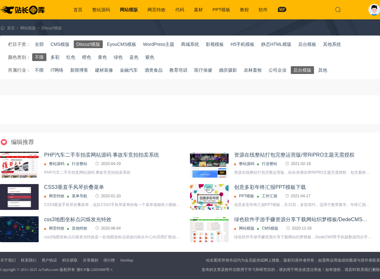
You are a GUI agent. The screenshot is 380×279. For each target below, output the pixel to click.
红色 (70, 57)
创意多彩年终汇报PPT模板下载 (270, 187)
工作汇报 (269, 196)
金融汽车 (129, 70)
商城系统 (190, 44)
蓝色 (133, 57)
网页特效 (156, 9)
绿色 (118, 57)
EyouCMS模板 (121, 44)
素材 (198, 9)
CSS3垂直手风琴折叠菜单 (74, 187)
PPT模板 (221, 9)
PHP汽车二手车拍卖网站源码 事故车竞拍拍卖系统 (101, 155)
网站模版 (129, 9)
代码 (179, 9)
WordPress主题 (158, 44)
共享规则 (90, 260)
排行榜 (109, 260)
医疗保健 (203, 70)
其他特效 (79, 228)
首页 (77, 9)
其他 (322, 70)
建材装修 (104, 70)
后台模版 (302, 70)
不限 (39, 57)
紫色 (149, 57)
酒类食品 (154, 70)
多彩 (55, 57)
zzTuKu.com (48, 269)
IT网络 (57, 70)
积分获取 (70, 260)
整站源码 (101, 9)
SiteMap (126, 260)
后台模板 (307, 44)
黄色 (102, 57)
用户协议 (49, 260)
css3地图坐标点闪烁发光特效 (77, 219)
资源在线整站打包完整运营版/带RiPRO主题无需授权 (294, 155)
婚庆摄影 (228, 70)
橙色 (86, 57)
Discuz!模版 (52, 28)
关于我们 (8, 260)
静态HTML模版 (276, 44)
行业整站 (79, 163)
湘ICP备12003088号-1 (94, 269)
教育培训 (178, 70)
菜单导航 (79, 196)
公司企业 (278, 70)
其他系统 (332, 44)
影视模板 (215, 44)
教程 (244, 9)
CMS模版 (60, 44)
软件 (263, 9)
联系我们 (28, 260)
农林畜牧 (253, 70)
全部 (39, 44)
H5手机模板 (242, 44)
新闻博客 (79, 70)
